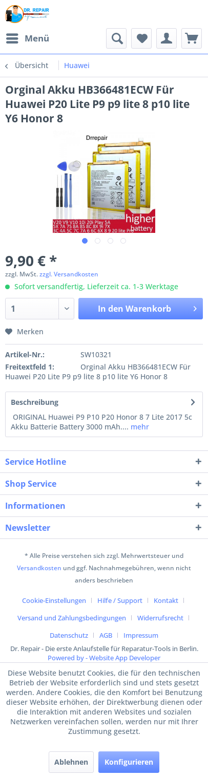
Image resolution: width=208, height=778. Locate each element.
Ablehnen (71, 762)
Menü (27, 37)
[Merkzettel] (141, 38)
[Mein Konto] (166, 38)
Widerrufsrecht (160, 617)
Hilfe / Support (119, 600)
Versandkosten (39, 568)
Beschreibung (34, 402)
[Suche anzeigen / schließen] (116, 38)
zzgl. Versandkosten (68, 274)
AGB (105, 635)
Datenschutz (69, 635)
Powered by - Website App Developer (104, 657)
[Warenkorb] (191, 38)
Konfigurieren (129, 762)
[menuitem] (27, 38)
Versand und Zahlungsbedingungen (71, 617)
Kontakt (166, 600)
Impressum (140, 635)
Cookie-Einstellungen (54, 600)
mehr (139, 426)
